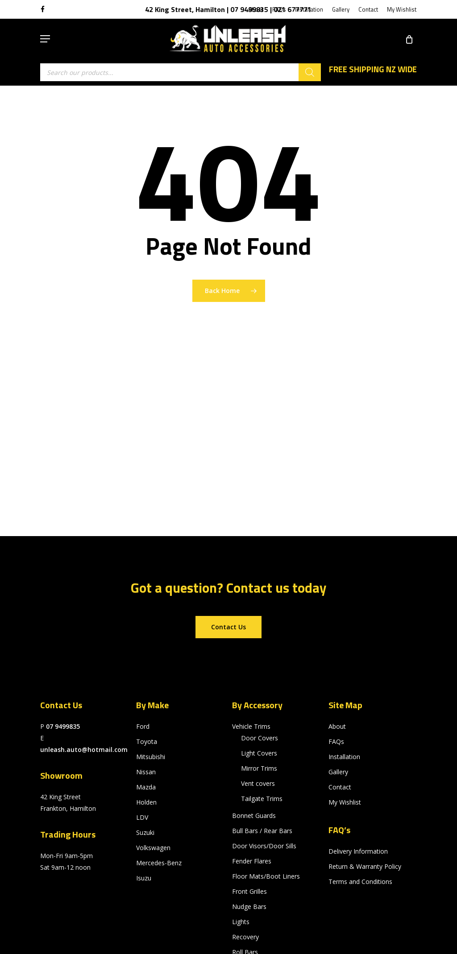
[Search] (310, 72)
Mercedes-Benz (159, 863)
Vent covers (258, 783)
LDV (142, 817)
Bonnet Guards (254, 815)
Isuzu (143, 878)
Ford (143, 726)
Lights (240, 921)
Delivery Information (358, 851)
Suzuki (145, 832)
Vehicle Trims (251, 726)
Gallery (338, 772)
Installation (344, 756)
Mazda (146, 787)
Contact (339, 787)
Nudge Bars (249, 906)
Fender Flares (251, 861)
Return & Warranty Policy (364, 866)
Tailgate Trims (262, 798)
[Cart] (406, 39)
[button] (45, 38)
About (337, 726)
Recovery (245, 937)
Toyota (146, 741)
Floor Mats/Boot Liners (266, 876)
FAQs (336, 741)
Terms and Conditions (360, 881)
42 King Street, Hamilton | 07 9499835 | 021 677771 (228, 9)
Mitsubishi (150, 756)
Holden (146, 802)
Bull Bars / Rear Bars (262, 830)
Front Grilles (249, 891)
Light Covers (259, 753)
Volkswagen (153, 847)
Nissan (146, 772)
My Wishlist (344, 802)
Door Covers (259, 738)
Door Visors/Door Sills (264, 846)
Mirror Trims (259, 768)
